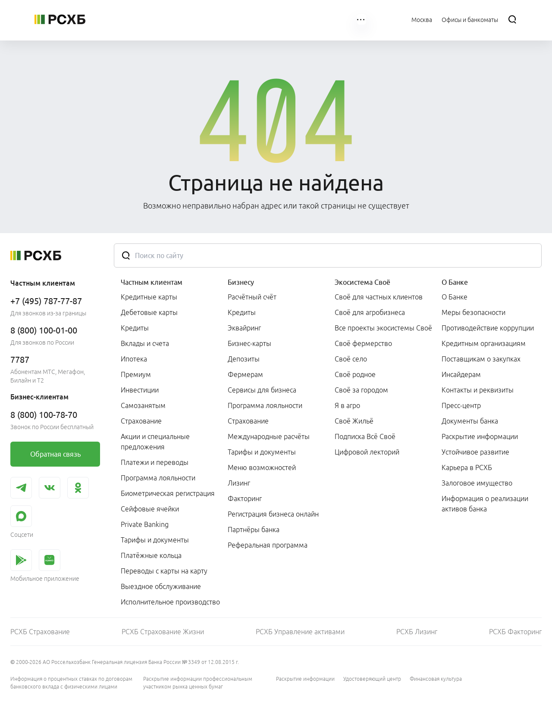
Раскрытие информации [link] (480, 436)
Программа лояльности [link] (158, 478)
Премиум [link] (136, 374)
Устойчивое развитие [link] (475, 452)
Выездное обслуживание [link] (161, 586)
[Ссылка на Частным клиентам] (132, 19)
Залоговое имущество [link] (477, 483)
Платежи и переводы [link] (154, 462)
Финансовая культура (436, 679)
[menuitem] (132, 19)
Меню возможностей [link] (262, 467)
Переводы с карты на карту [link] (164, 571)
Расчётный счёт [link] (252, 297)
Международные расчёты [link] (269, 436)
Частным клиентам (151, 282)
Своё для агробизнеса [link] (370, 312)
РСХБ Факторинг (515, 632)
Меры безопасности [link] (473, 312)
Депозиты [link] (244, 359)
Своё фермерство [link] (363, 343)
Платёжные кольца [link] (151, 555)
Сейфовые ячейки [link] (150, 509)
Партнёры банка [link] (253, 529)
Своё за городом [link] (361, 390)
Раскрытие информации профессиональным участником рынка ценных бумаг (197, 682)
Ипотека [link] (134, 359)
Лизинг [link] (239, 483)
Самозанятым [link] (143, 405)
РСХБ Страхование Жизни (163, 632)
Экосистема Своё (362, 282)
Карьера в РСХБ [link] (467, 467)
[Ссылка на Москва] (422, 19)
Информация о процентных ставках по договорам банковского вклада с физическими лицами (71, 682)
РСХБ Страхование (40, 632)
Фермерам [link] (245, 374)
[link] (55, 454)
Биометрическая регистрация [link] (168, 493)
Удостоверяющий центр (372, 679)
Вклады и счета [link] (145, 343)
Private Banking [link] (145, 524)
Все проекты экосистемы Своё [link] (383, 328)
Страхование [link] (141, 421)
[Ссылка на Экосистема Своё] (285, 19)
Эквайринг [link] (244, 328)
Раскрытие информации (305, 679)
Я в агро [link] (347, 405)
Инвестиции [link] (140, 390)
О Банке (455, 282)
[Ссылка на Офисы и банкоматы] (470, 19)
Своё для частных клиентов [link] (379, 297)
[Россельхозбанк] (59, 19)
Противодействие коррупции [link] (488, 328)
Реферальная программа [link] (267, 545)
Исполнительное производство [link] (170, 602)
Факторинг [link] (245, 498)
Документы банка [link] (470, 421)
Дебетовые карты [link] (149, 312)
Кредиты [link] (135, 328)
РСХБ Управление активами (300, 632)
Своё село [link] (351, 359)
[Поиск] (512, 19)
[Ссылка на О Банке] (335, 19)
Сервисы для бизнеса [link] (262, 390)
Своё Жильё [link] (354, 421)
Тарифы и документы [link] (155, 540)
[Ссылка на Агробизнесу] (229, 19)
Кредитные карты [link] (149, 297)
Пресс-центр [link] (461, 405)
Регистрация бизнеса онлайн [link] (273, 514)
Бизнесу (241, 282)
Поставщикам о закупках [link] (481, 359)
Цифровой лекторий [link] (367, 452)
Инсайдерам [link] (461, 374)
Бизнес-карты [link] (249, 343)
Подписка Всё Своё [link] (365, 436)
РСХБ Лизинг (416, 632)
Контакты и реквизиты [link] (478, 390)
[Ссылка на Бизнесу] (185, 19)
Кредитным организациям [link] (484, 343)
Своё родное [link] (355, 374)
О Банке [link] (454, 297)
